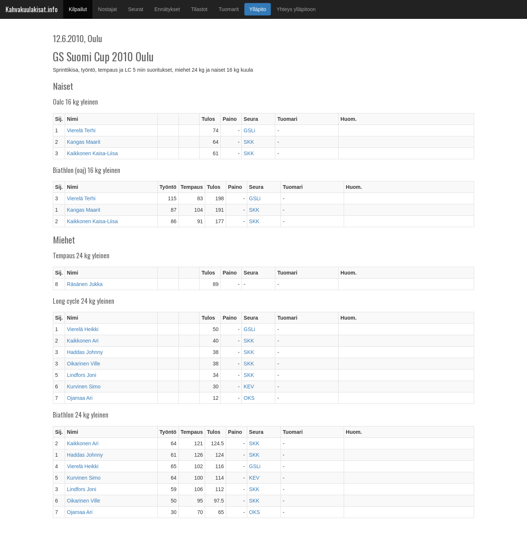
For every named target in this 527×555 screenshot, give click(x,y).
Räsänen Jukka (85, 284)
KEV (249, 386)
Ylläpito (257, 9)
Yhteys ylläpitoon (296, 9)
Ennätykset (167, 9)
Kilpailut (80, 8)
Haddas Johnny (85, 352)
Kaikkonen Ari (83, 341)
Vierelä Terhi (81, 130)
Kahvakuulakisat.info (32, 9)
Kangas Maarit (83, 142)
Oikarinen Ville (83, 364)
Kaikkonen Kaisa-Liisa (92, 153)
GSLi (249, 130)
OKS (249, 398)
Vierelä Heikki (82, 329)
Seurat (135, 9)
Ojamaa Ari (79, 398)
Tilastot (199, 9)
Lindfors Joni (81, 375)
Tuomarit (229, 9)
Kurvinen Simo (84, 386)
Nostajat (107, 9)
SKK (249, 142)
